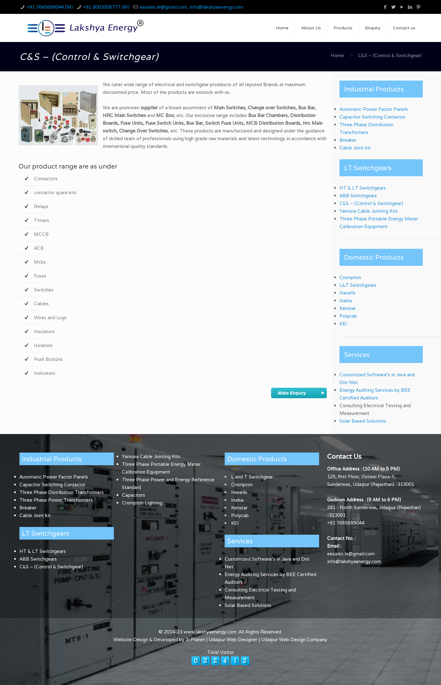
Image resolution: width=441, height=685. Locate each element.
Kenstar (347, 308)
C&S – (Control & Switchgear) (371, 203)
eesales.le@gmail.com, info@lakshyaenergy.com (191, 7)
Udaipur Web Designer (233, 639)
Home (337, 55)
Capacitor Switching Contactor (372, 117)
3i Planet (195, 639)
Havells (347, 293)
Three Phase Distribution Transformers (61, 492)
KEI (343, 324)
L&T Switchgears (357, 285)
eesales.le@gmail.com (351, 554)
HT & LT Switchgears (362, 188)
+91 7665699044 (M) (50, 7)
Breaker (347, 140)
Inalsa (345, 300)
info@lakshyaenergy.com (354, 561)
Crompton (350, 277)
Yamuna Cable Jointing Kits (368, 211)
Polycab (348, 316)
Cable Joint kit (355, 148)
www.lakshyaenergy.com (210, 632)
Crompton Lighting (142, 503)
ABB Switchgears (358, 195)
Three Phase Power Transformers (56, 500)
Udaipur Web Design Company (294, 639)
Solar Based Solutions (362, 421)
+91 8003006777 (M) (106, 7)
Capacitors (133, 495)
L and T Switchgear (252, 477)
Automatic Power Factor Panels (373, 109)
